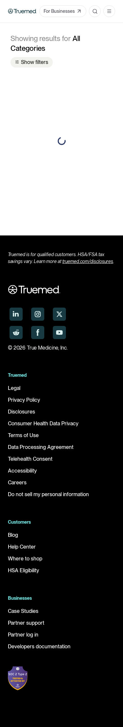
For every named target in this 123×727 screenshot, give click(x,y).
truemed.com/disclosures (87, 261)
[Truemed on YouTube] (59, 332)
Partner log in (23, 635)
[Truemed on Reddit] (16, 332)
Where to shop (25, 558)
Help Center (22, 547)
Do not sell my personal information (48, 494)
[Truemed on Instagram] (37, 314)
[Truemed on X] (59, 314)
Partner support (26, 623)
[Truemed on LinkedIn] (16, 314)
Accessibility (22, 471)
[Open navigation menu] (109, 11)
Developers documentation (39, 646)
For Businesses (63, 11)
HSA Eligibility (23, 570)
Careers (17, 482)
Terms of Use (23, 435)
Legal (14, 388)
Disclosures (21, 412)
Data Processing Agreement (40, 447)
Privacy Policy (24, 400)
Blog (13, 535)
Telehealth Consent (30, 459)
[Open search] (95, 11)
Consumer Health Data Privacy (43, 423)
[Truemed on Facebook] (37, 332)
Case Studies (23, 611)
